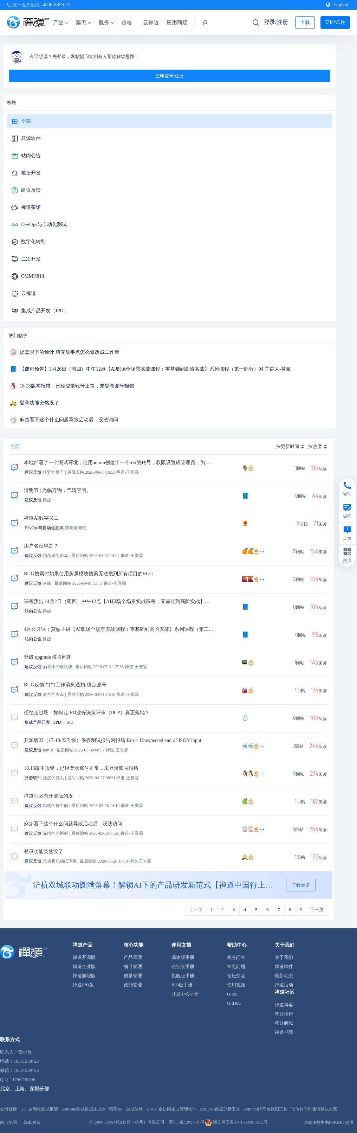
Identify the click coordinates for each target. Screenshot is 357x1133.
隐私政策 (32, 1122)
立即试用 (335, 22)
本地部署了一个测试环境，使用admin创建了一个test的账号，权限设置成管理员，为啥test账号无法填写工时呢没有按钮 (119, 462)
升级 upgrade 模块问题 (48, 657)
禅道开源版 (84, 957)
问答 (208, 22)
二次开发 (31, 259)
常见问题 (236, 966)
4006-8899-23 (56, 4)
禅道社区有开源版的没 (48, 796)
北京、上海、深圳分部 (24, 1089)
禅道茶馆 (31, 207)
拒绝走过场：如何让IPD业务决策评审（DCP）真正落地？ (87, 712)
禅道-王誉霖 (127, 472)
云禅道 (151, 22)
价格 (127, 22)
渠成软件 (134, 1109)
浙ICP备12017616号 (187, 1122)
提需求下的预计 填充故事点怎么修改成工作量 (69, 352)
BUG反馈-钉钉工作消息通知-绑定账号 (65, 684)
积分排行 (284, 1014)
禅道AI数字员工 (41, 518)
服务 (106, 22)
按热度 (315, 446)
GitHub (234, 1003)
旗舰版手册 (182, 975)
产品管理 (133, 957)
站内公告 (31, 155)
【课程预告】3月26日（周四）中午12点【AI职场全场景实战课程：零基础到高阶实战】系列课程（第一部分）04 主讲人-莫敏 (155, 369)
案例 (83, 22)
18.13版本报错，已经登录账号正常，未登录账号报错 (77, 386)
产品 (60, 22)
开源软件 (31, 138)
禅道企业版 (84, 966)
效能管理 (133, 984)
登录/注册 (276, 22)
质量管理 (133, 975)
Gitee (232, 994)
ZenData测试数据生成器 (83, 1109)
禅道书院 (284, 1032)
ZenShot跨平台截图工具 (265, 1109)
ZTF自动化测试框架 (39, 1109)
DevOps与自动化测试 (44, 224)
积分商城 (284, 1023)
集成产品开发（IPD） (45, 310)
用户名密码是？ (41, 546)
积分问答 (236, 957)
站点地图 (8, 1122)
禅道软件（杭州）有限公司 (139, 1122)
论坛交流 (236, 975)
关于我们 (284, 957)
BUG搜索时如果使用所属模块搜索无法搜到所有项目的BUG (88, 573)
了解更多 (301, 885)
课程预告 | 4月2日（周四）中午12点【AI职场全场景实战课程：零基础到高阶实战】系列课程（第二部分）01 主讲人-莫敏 (119, 601)
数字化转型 (33, 241)
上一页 (196, 909)
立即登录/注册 (169, 75)
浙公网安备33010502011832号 (236, 1122)
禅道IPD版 (83, 984)
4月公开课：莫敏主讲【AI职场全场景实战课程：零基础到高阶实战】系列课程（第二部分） (119, 629)
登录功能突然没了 (39, 402)
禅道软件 (284, 966)
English (337, 4)
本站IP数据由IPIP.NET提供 (328, 1122)
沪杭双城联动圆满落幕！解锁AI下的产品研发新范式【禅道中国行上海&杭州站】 (156, 885)
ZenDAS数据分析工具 (220, 1109)
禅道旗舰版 (84, 975)
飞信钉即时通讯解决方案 (314, 1109)
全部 (26, 121)
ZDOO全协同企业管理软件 (171, 1109)
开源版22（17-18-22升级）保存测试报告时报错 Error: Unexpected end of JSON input (112, 740)
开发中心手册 (185, 994)
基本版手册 (182, 957)
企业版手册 (182, 966)
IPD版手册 (182, 984)
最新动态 (284, 975)
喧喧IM (116, 1109)
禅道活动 (284, 984)
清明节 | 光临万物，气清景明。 (57, 490)
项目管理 (133, 966)
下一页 (317, 909)
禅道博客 (284, 1004)
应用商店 (177, 22)
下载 (305, 22)
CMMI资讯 (33, 276)
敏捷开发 (31, 172)
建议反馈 (31, 190)
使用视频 (236, 984)
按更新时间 (287, 446)
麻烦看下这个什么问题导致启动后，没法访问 (69, 419)
